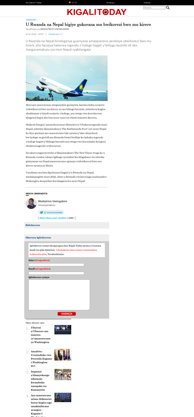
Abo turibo (163, 9)
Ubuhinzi (117, 405)
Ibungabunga (81, 361)
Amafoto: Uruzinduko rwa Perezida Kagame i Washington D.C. (138, 104)
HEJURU (161, 390)
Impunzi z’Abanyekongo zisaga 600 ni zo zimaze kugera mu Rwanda (137, 163)
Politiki (42, 28)
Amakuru (54, 28)
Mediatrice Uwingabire (64, 218)
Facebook (68, 397)
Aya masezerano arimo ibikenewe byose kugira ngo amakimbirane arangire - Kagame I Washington (138, 144)
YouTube (106, 397)
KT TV (84, 405)
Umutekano (129, 405)
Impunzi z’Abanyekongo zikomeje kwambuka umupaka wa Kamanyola (136, 124)
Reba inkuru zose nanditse (69, 235)
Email (52, 286)
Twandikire (151, 9)
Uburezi (106, 405)
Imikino (74, 405)
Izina (51, 277)
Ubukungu (95, 405)
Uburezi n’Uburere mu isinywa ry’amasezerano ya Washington (138, 90)
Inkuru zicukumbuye (147, 405)
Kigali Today (97, 10)
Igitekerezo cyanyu (51, 294)
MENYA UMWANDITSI (49, 210)
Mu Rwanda (32, 361)
